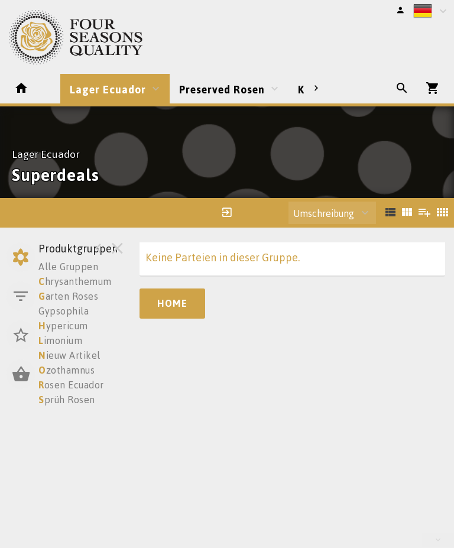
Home (172, 303)
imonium (60, 340)
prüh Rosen (66, 400)
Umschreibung (323, 213)
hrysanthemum (75, 281)
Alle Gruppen (68, 267)
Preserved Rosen (222, 89)
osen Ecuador (71, 385)
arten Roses (68, 296)
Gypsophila (63, 311)
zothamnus (66, 370)
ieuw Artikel (69, 355)
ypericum (63, 326)
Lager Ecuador (108, 89)
